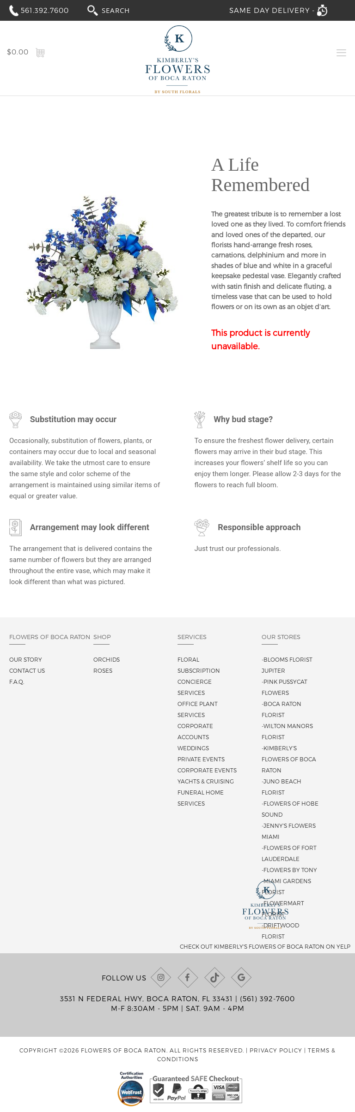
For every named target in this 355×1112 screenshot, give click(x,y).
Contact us (27, 670)
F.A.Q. (16, 681)
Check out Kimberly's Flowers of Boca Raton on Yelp (265, 946)
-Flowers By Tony (289, 870)
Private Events (201, 759)
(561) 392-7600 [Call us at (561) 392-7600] (267, 998)
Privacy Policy (276, 1050)
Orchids (106, 659)
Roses (102, 670)
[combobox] (124, 10)
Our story (25, 659)
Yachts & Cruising (206, 781)
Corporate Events (207, 770)
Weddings (193, 748)
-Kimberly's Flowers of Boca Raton (289, 759)
